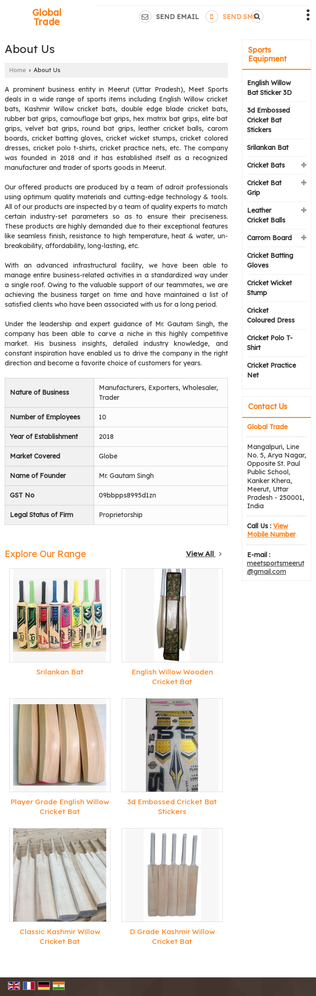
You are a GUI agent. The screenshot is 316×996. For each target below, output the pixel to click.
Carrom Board (269, 238)
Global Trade (47, 17)
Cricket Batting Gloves (270, 260)
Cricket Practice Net (271, 370)
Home (17, 70)
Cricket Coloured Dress (271, 315)
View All (204, 553)
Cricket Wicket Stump (269, 288)
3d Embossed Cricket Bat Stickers (268, 120)
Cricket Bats (266, 165)
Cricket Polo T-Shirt (270, 343)
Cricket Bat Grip (264, 188)
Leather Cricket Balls (266, 215)
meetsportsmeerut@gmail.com (275, 567)
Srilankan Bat (59, 671)
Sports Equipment (267, 54)
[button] (271, 530)
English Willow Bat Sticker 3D (269, 88)
